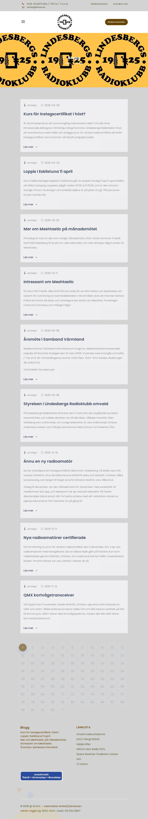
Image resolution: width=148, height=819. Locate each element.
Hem (68, 63)
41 (92, 677)
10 (112, 654)
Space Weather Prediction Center (97, 754)
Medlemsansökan (116, 22)
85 (92, 708)
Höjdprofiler (83, 744)
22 (122, 662)
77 (122, 700)
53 (102, 685)
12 (22, 662)
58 (42, 693)
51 (82, 685)
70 (52, 700)
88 (122, 708)
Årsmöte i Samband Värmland (53, 346)
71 (62, 700)
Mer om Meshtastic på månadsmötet (60, 236)
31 (102, 669)
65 (112, 693)
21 (112, 662)
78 (22, 708)
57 (32, 693)
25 (42, 669)
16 (62, 662)
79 (32, 708)
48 (52, 685)
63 (92, 693)
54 (112, 685)
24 (32, 669)
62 (82, 693)
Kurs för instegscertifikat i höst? (54, 121)
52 (92, 685)
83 (72, 708)
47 (42, 685)
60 (62, 693)
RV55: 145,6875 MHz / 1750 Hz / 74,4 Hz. (45, 3)
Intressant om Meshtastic (48, 289)
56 (22, 693)
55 (122, 685)
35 (32, 677)
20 (102, 662)
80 (42, 708)
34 (22, 677)
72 (72, 700)
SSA (78, 759)
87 (112, 708)
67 (22, 700)
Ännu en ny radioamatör (48, 468)
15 (52, 662)
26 (52, 669)
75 (102, 700)
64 (102, 693)
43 (112, 677)
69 (42, 700)
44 (122, 677)
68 (32, 700)
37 (52, 677)
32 (112, 669)
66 (122, 693)
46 (32, 685)
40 (82, 677)
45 (23, 685)
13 (32, 662)
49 (62, 685)
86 (102, 708)
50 (72, 685)
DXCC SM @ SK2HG (88, 739)
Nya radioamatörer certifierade (54, 545)
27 (62, 669)
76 (112, 700)
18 (82, 662)
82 (62, 708)
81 (52, 708)
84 (82, 708)
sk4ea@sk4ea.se (33, 7)
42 (102, 677)
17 (72, 662)
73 (82, 700)
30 (92, 669)
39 (72, 677)
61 (72, 693)
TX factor (82, 764)
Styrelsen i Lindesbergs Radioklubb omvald (65, 411)
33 (122, 669)
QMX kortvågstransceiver (48, 602)
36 (42, 677)
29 (82, 669)
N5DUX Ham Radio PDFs (90, 749)
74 (92, 700)
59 (52, 693)
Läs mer (30, 518)
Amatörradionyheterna (90, 734)
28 (72, 669)
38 (62, 677)
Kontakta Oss (120, 3)
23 (22, 669)
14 (42, 662)
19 (92, 662)
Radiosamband (99, 3)
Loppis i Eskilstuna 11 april (48, 178)
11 (122, 654)
